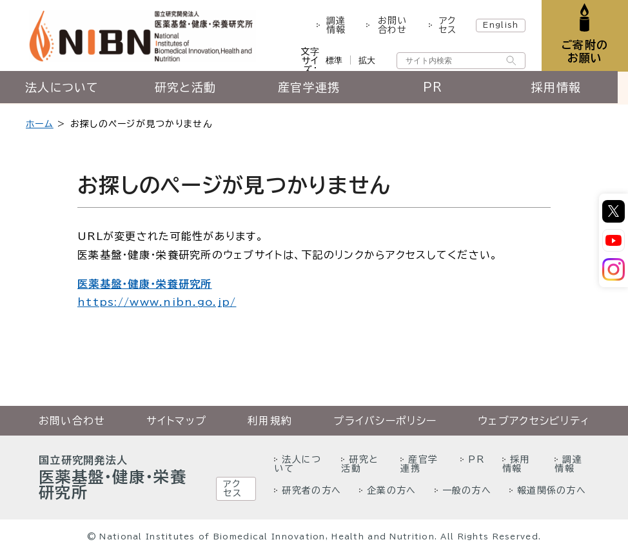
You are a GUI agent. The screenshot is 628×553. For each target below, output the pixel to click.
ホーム (40, 123)
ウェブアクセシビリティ (533, 421)
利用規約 (270, 421)
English (500, 24)
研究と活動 (188, 88)
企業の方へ (391, 490)
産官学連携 (314, 88)
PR (440, 88)
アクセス (446, 25)
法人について (63, 88)
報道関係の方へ (551, 490)
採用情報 (565, 88)
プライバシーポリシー (385, 421)
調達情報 (336, 25)
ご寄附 (584, 51)
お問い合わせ (392, 25)
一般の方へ (466, 490)
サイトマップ (176, 421)
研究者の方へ (311, 490)
